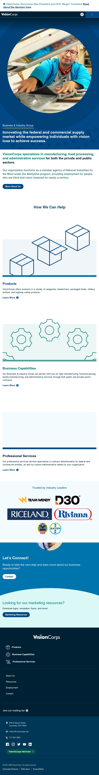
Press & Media (38, 769)
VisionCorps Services (20, 751)
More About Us (13, 186)
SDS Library (25, 769)
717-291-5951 (15, 737)
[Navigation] (92, 14)
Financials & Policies (10, 769)
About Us (10, 675)
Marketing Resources (16, 614)
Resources (11, 681)
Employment (12, 687)
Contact (9, 576)
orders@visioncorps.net (18, 731)
